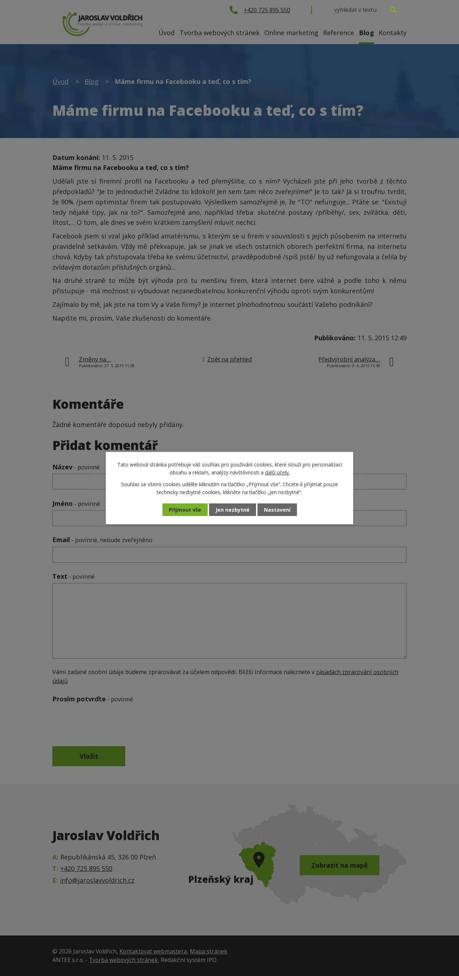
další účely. (277, 472)
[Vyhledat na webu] (365, 10)
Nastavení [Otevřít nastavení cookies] (277, 509)
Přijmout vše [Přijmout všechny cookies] (185, 509)
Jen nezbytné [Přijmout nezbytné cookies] (233, 509)
